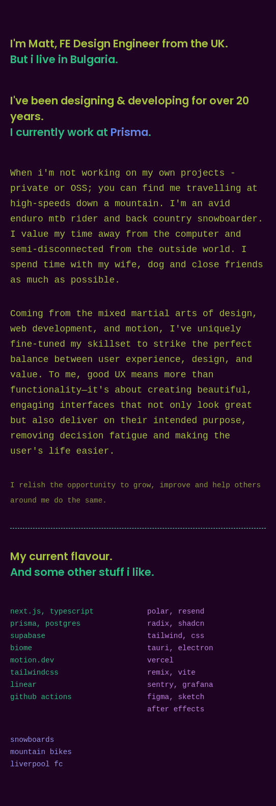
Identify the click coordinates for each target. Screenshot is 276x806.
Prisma (129, 132)
